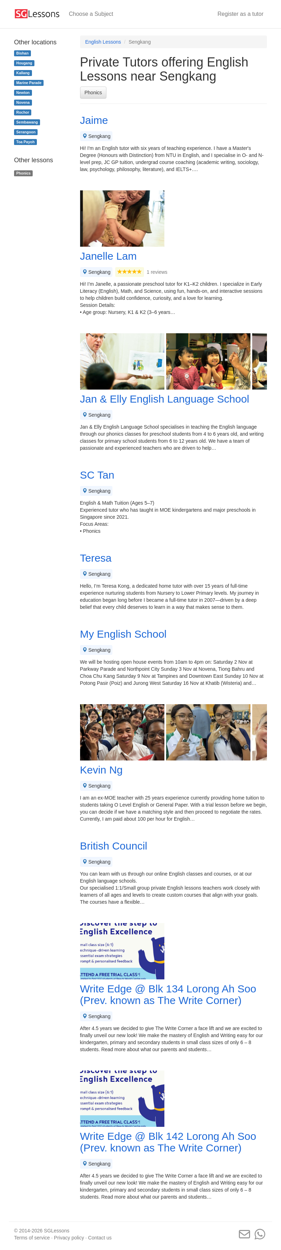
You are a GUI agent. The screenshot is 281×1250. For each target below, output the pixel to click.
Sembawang (27, 122)
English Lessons (103, 42)
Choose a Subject (91, 14)
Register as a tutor (240, 14)
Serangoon (25, 132)
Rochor (22, 112)
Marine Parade (28, 83)
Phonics (93, 92)
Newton (23, 92)
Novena (23, 102)
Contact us (100, 1237)
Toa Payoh (25, 142)
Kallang (23, 73)
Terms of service (32, 1237)
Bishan (22, 53)
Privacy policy (69, 1237)
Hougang (24, 63)
